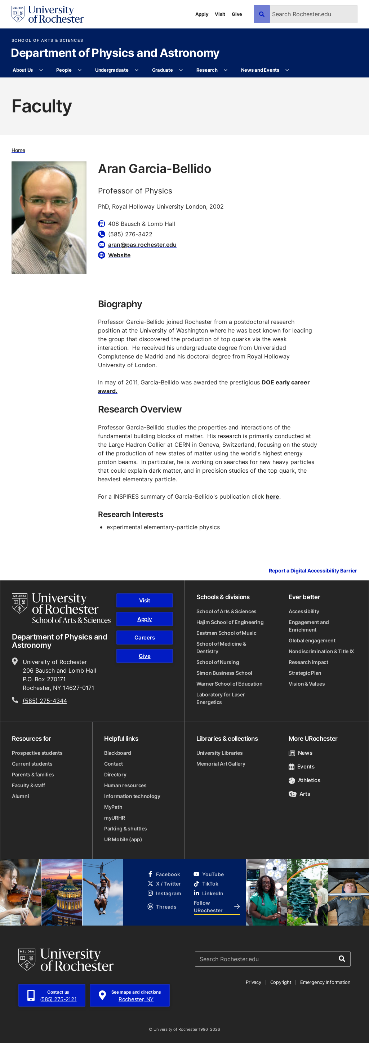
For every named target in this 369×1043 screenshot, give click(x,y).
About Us (23, 70)
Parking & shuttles (125, 828)
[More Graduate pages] (181, 70)
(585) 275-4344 (45, 701)
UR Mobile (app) (123, 839)
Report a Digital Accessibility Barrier (313, 571)
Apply (202, 14)
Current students (32, 763)
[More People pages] (80, 70)
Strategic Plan (305, 672)
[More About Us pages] (41, 70)
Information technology (132, 796)
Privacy (253, 982)
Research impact (308, 662)
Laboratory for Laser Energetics (220, 698)
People (63, 70)
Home (18, 150)
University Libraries (219, 752)
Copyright (281, 982)
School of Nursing (217, 662)
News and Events (260, 70)
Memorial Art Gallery (220, 763)
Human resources (125, 785)
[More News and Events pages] (287, 70)
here (272, 496)
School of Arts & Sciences (47, 40)
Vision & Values (307, 683)
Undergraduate (112, 70)
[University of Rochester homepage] (48, 14)
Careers (144, 637)
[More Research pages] (226, 70)
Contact (113, 763)
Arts (299, 794)
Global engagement (312, 640)
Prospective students (37, 752)
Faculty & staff (28, 785)
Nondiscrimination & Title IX (321, 651)
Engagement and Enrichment (309, 626)
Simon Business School (224, 672)
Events (302, 766)
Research (207, 70)
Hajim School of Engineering (229, 622)
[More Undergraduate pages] (137, 70)
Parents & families (33, 774)
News (300, 753)
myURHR (114, 817)
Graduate (162, 70)
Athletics (304, 780)
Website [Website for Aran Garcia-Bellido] (119, 255)
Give (237, 14)
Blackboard (117, 752)
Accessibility (304, 611)
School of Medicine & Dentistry (221, 647)
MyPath (113, 806)
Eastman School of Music (226, 632)
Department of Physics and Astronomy (115, 53)
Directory (115, 774)
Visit (220, 14)
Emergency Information (325, 982)
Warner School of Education (229, 683)
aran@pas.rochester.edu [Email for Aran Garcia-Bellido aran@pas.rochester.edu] (142, 245)
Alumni (20, 796)
